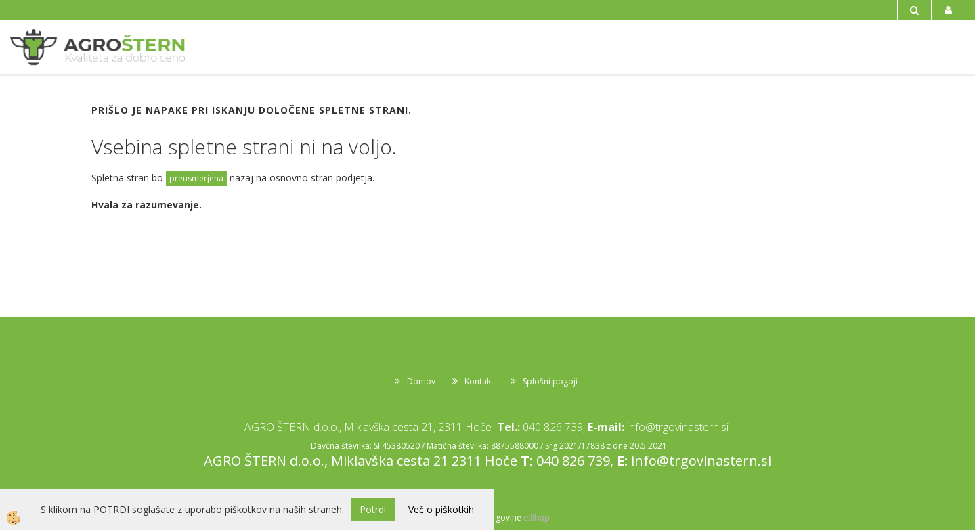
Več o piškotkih (441, 509)
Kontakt (479, 381)
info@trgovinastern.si (678, 427)
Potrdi (373, 509)
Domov (421, 381)
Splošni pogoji (550, 381)
